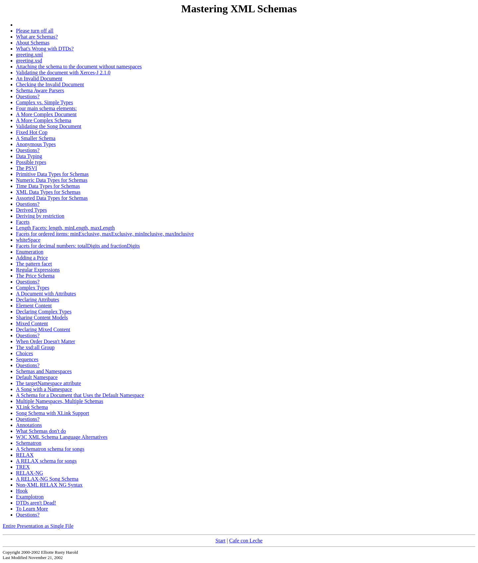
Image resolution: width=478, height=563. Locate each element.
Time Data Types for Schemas (48, 186)
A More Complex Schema (43, 120)
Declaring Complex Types (43, 311)
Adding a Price (32, 258)
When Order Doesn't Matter (45, 341)
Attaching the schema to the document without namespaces (79, 66)
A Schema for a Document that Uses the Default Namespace (80, 395)
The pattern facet (34, 264)
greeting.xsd (29, 60)
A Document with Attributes (46, 293)
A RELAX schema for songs (46, 461)
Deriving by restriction (40, 216)
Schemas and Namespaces (44, 371)
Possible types (31, 162)
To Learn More (32, 509)
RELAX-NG (29, 473)
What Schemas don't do (41, 431)
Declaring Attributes (37, 299)
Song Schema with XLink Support (52, 413)
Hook (22, 491)
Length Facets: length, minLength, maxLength (65, 228)
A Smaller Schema (35, 138)
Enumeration (29, 252)
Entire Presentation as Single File (38, 526)
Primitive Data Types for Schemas (52, 174)
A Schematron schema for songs (50, 449)
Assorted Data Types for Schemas (52, 198)
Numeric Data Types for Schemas (51, 180)
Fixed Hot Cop (31, 132)
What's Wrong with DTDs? (45, 48)
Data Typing (29, 156)
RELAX (25, 455)
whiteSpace (28, 240)
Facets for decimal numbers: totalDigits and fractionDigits (78, 246)
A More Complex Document (46, 114)
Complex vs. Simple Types (44, 102)
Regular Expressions (38, 270)
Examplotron (30, 497)
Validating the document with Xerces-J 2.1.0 (63, 72)
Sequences (27, 359)
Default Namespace (37, 377)
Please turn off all (34, 31)
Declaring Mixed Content (43, 329)
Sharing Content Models (42, 317)
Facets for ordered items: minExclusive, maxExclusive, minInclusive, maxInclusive (105, 234)
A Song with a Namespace (44, 389)
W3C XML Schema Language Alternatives (62, 437)
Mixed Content (32, 323)
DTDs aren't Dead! (36, 503)
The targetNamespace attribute (48, 383)
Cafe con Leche (246, 540)
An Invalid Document (39, 78)
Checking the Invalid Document (50, 84)
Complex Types (32, 287)
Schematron (28, 443)
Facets (23, 222)
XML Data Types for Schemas (48, 192)
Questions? (28, 96)
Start (220, 540)
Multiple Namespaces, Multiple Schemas (59, 401)
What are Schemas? (37, 37)
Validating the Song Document (48, 126)
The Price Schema (35, 276)
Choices (24, 353)
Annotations (29, 425)
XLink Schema (32, 407)
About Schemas (32, 42)
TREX (23, 467)
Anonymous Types (36, 144)
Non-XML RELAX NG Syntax (49, 485)
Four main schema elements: (46, 108)
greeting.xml (29, 54)
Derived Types (31, 210)
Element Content (34, 305)
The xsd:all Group (35, 347)
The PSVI (26, 168)
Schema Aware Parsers (40, 90)
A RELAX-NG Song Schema (47, 479)
